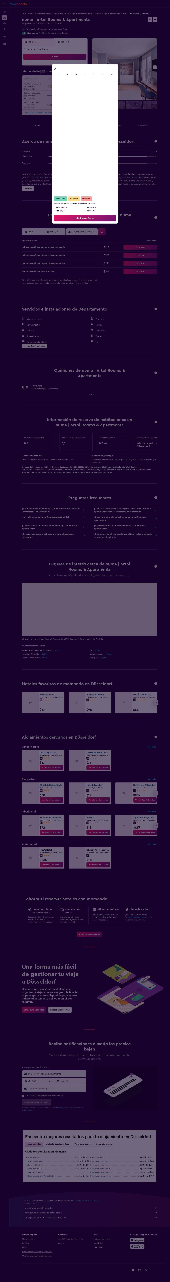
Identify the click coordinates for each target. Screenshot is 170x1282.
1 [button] (55, 67)
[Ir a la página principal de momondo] (18, 4)
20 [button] (42, 86)
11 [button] (74, 73)
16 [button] (62, 79)
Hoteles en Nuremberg (100, 1169)
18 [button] (74, 79)
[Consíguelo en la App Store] (137, 1246)
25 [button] (74, 86)
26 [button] (80, 86)
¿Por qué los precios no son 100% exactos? (91, 1217)
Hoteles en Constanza (35, 1161)
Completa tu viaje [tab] (104, 1144)
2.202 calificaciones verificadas (54, 33)
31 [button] (68, 92)
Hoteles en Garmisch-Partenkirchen (41, 1176)
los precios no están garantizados (85, 1200)
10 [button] (68, 73)
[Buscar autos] (4, 23)
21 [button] (49, 86)
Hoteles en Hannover (99, 1176)
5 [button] (80, 67)
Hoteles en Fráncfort (99, 1161)
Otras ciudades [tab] (34, 1144)
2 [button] (61, 67)
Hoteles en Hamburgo (35, 1165)
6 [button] (42, 73)
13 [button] (42, 79)
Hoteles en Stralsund (34, 1172)
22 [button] (55, 86)
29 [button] (55, 92)
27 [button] (42, 92)
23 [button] (61, 86)
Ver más (152, 747)
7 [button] (48, 73)
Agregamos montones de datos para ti (91, 1212)
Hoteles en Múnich (98, 1157)
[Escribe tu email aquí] (56, 1089)
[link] (51, 767)
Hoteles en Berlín (33, 1157)
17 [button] (68, 79)
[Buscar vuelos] (4, 12)
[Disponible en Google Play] (137, 1240)
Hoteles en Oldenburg (99, 1172)
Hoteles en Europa (44, 13)
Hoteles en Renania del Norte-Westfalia (86, 13)
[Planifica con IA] (4, 29)
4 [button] (74, 67)
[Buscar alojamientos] (4, 17)
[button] (4, 4)
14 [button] (49, 79)
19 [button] (81, 79)
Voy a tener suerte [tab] (83, 1144)
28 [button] (49, 92)
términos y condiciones (64, 1108)
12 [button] (81, 73)
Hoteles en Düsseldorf (112, 13)
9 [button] (61, 73)
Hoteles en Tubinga (98, 1165)
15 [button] (55, 79)
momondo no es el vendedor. (91, 1208)
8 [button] (55, 73)
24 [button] (68, 86)
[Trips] (4, 36)
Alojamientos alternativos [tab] (57, 1144)
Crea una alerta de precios (136, 917)
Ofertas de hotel (28, 13)
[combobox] (56, 1074)
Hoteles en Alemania (61, 13)
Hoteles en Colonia (34, 1169)
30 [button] (61, 92)
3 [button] (68, 67)
